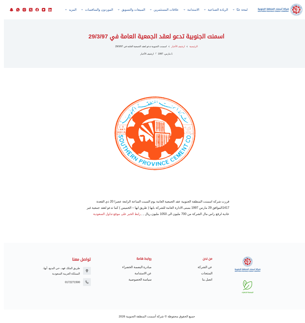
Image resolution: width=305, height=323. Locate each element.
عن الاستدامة (139, 273)
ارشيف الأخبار (143, 53)
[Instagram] (20, 9)
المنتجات (203, 273)
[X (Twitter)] (27, 9)
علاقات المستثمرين (160, 9)
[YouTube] (39, 9)
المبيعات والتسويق (126, 9)
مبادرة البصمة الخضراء (133, 267)
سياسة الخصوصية (136, 279)
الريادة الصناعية (211, 9)
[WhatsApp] (14, 9)
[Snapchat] (7, 9)
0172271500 (68, 282)
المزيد (66, 9)
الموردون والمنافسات (92, 9)
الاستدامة (186, 9)
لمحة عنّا (235, 9)
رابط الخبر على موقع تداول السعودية (113, 214)
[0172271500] (83, 282)
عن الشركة (201, 267)
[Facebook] (33, 9)
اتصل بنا (203, 279)
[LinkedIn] (46, 9)
